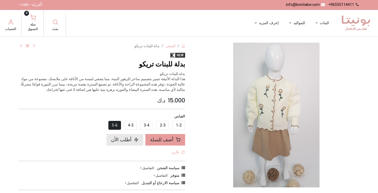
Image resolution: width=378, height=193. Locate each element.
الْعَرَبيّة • (32, 5)
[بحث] (55, 23)
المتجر (170, 46)
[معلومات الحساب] (11, 23)
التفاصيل (147, 168)
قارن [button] (178, 152)
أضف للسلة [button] (165, 139)
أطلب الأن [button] (125, 139)
